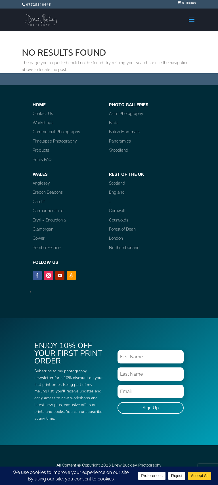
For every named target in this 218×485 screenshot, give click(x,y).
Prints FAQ (42, 159)
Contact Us (43, 113)
